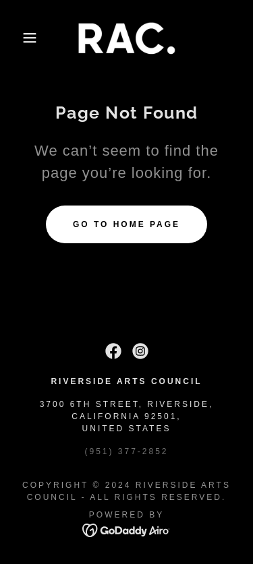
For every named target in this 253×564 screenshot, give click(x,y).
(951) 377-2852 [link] (126, 451)
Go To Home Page (126, 224)
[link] (127, 38)
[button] (20, 37)
